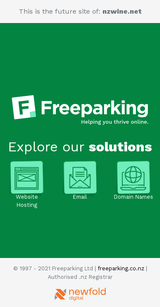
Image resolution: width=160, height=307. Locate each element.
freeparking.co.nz (121, 268)
